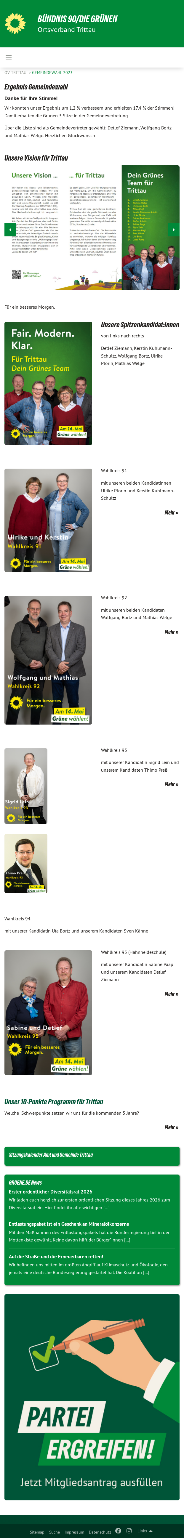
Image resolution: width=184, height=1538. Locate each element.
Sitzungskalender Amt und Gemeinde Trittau (51, 1154)
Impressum (74, 1532)
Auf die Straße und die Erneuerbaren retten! (56, 1256)
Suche (54, 1532)
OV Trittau (16, 72)
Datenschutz (100, 1532)
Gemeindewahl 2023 (52, 72)
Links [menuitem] (142, 1531)
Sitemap (37, 1532)
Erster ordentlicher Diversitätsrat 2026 (50, 1191)
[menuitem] (37, 1531)
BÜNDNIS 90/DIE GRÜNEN (77, 19)
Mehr (170, 512)
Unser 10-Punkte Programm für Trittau (53, 1102)
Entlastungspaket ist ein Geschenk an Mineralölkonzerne (69, 1224)
